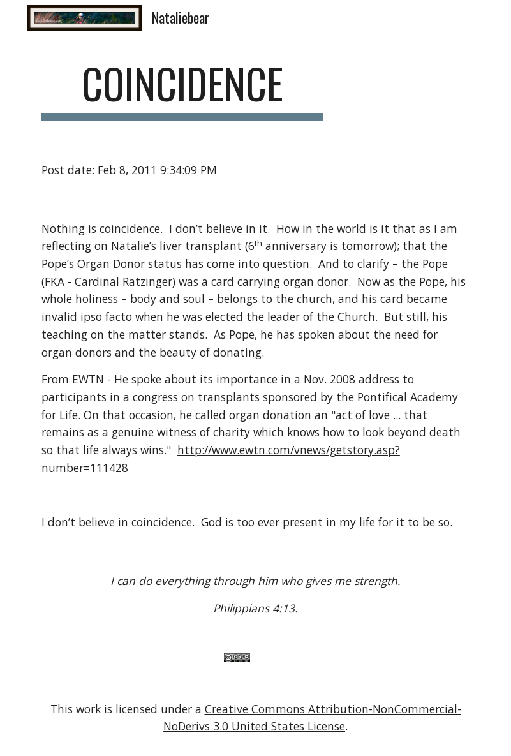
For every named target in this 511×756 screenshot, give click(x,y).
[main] (182, 90)
